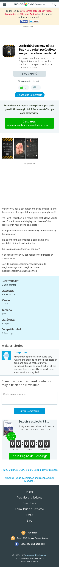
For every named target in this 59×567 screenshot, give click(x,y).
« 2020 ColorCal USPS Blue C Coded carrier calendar (29, 469)
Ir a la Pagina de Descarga (29, 456)
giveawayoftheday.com (35, 555)
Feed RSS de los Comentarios (32, 538)
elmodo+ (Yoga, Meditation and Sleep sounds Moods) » (29, 479)
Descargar (30, 123)
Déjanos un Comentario (29, 94)
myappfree (21, 352)
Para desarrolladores (29, 497)
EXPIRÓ (29, 73)
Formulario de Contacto (29, 509)
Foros (29, 514)
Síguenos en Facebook (33, 544)
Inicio (29, 491)
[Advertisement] (29, 35)
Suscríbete (29, 503)
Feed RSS (33, 532)
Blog (29, 520)
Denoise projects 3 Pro (34, 421)
